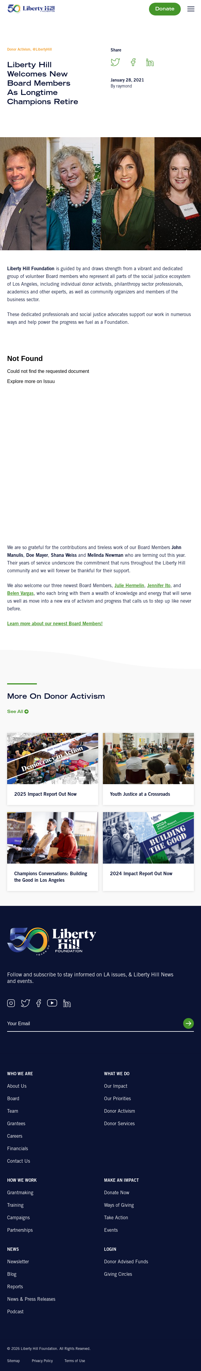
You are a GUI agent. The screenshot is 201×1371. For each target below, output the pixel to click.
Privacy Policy (42, 1361)
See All (15, 712)
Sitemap (13, 1361)
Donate (165, 9)
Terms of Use (75, 1361)
